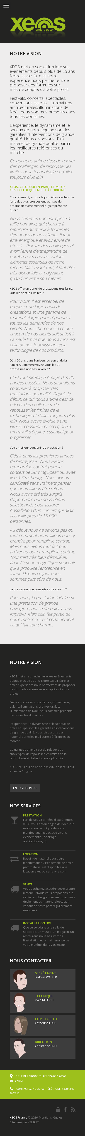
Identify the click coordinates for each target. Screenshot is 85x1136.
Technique (44, 996)
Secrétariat (45, 973)
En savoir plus (24, 788)
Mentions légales (51, 1117)
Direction (43, 1042)
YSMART (33, 1122)
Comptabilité (46, 1019)
